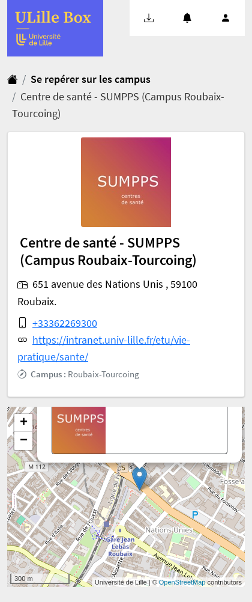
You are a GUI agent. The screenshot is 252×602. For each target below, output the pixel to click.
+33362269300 (64, 323)
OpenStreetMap (182, 582)
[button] (149, 18)
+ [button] (24, 423)
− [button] (24, 441)
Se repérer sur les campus (91, 79)
